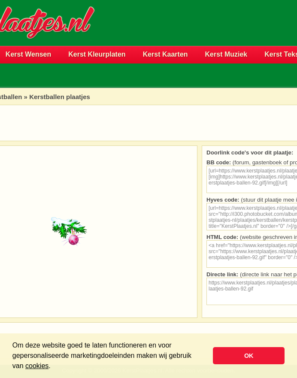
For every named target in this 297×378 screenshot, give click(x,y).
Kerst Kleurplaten (96, 54)
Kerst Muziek (226, 54)
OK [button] (249, 355)
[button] (53, 367)
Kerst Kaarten (165, 54)
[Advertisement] (196, 37)
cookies (36, 365)
